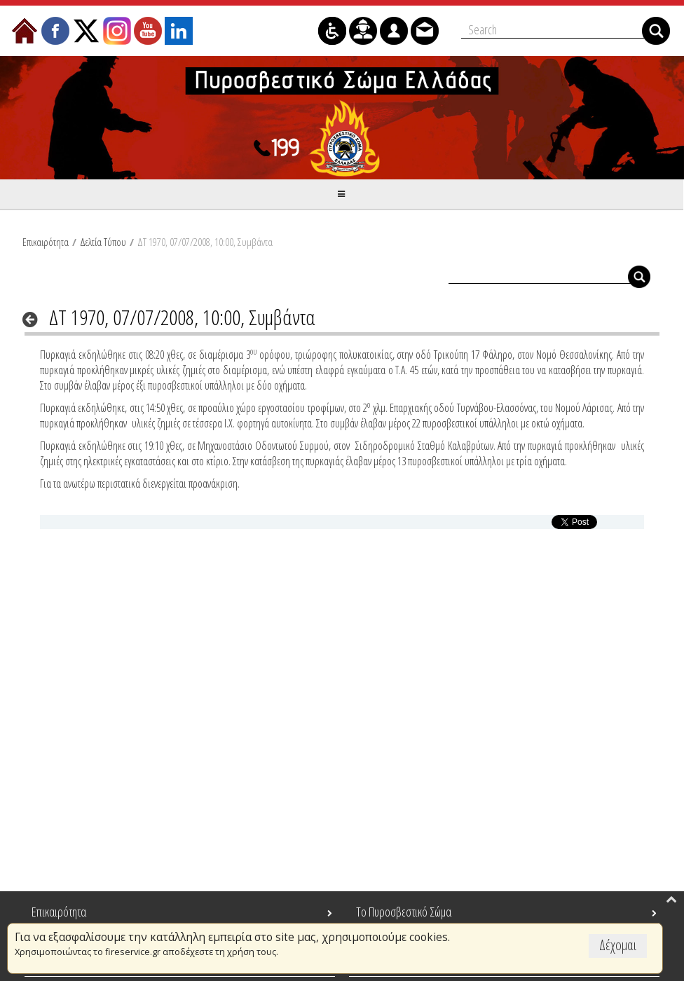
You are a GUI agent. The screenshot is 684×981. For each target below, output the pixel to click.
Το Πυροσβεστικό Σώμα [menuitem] (403, 911)
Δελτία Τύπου (103, 242)
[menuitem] (24, 31)
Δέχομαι (617, 944)
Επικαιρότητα (45, 242)
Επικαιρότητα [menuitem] (59, 911)
